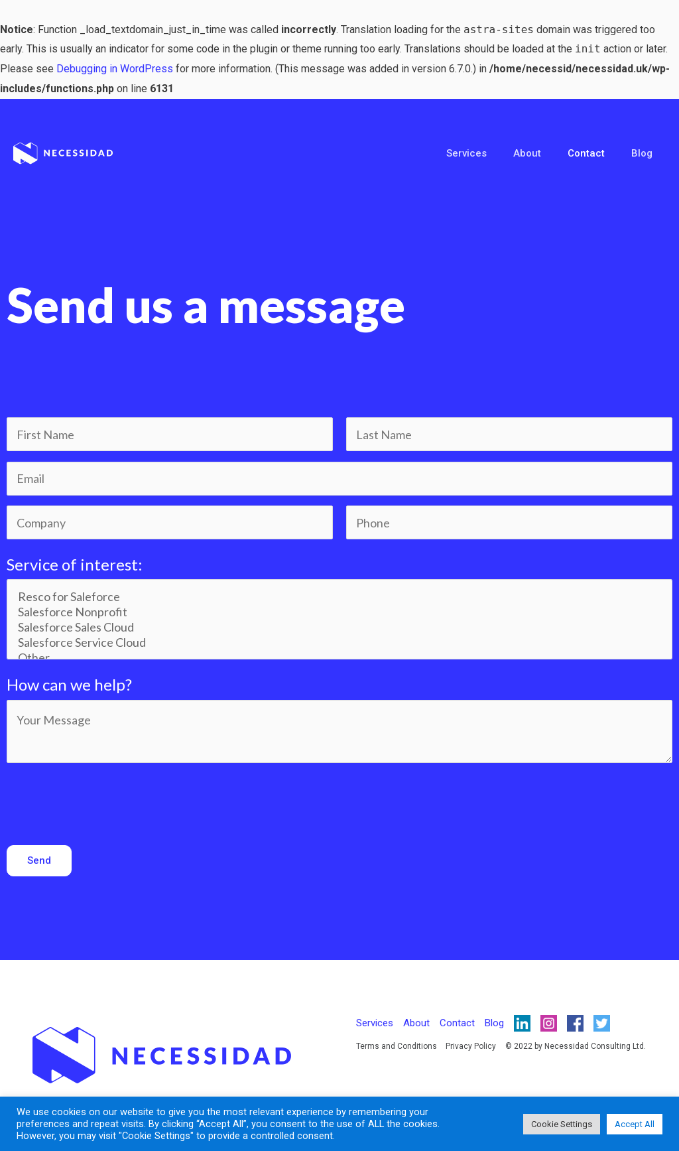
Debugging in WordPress (114, 68)
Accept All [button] (634, 1124)
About (544, 153)
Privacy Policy (470, 1048)
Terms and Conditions (396, 1048)
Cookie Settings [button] (561, 1124)
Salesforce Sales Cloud (340, 628)
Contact (596, 153)
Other (340, 658)
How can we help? (69, 685)
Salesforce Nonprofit (340, 612)
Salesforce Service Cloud (340, 643)
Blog (645, 153)
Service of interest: (75, 565)
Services (489, 153)
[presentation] (107, 801)
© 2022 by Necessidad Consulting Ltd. (573, 1048)
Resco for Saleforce (340, 597)
